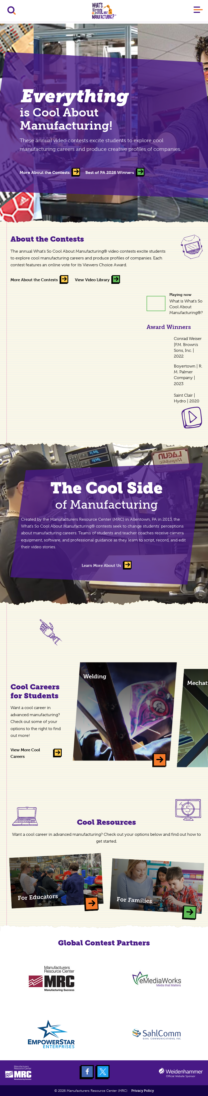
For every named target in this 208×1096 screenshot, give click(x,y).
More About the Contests (45, 172)
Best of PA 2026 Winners (109, 172)
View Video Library (92, 279)
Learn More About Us (101, 565)
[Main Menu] (198, 11)
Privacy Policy (142, 1090)
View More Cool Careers (25, 753)
